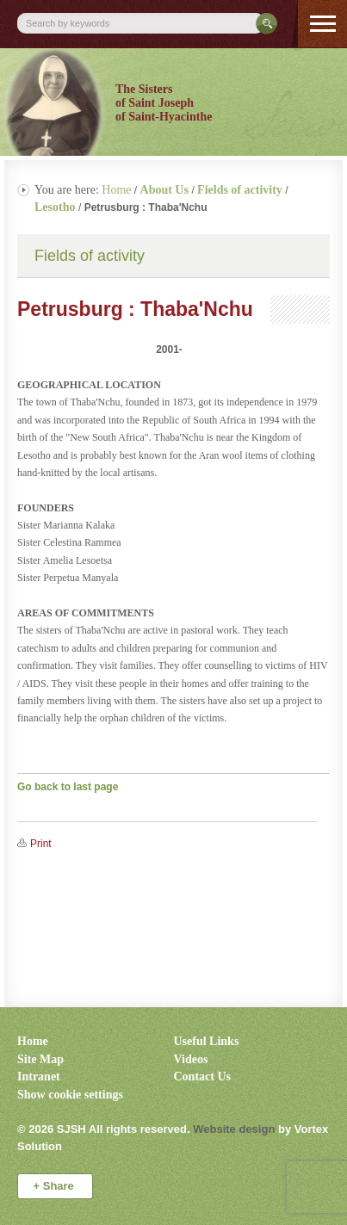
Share (55, 1185)
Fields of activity (89, 255)
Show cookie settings (70, 1094)
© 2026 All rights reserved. (103, 1129)
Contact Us (203, 1076)
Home (116, 189)
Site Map (40, 1059)
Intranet (38, 1076)
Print (41, 844)
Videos (191, 1059)
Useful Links (206, 1041)
